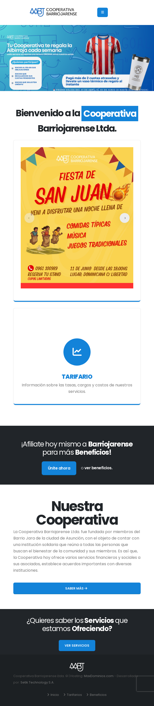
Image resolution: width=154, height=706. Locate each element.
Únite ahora (59, 468)
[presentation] (29, 218)
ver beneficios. (98, 468)
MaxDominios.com (99, 676)
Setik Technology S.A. (37, 682)
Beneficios (98, 694)
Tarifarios (74, 694)
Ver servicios (77, 645)
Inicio (54, 694)
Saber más (76, 588)
